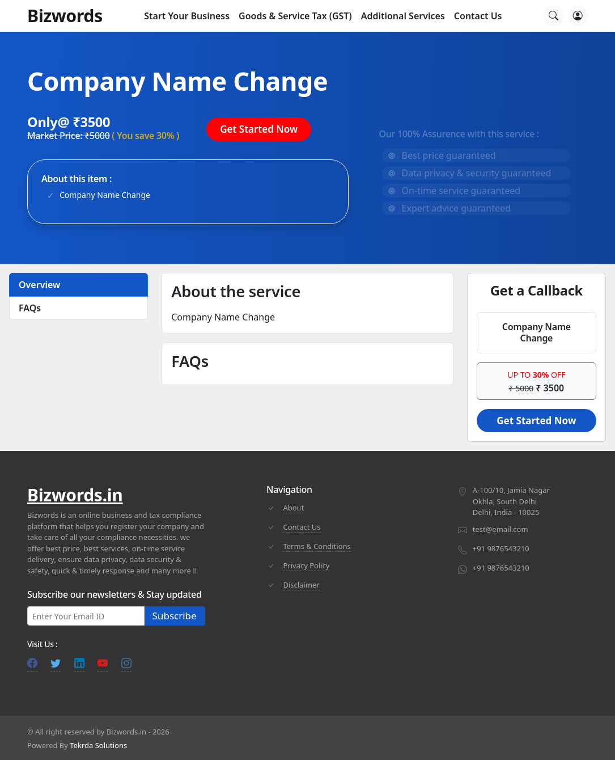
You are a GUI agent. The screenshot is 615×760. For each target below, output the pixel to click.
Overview (39, 284)
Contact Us (478, 16)
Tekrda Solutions (98, 745)
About (293, 508)
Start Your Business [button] (187, 16)
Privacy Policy (306, 565)
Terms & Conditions (316, 546)
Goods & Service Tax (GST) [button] (295, 16)
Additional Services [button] (403, 16)
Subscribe (174, 615)
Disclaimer (301, 585)
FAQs (30, 308)
